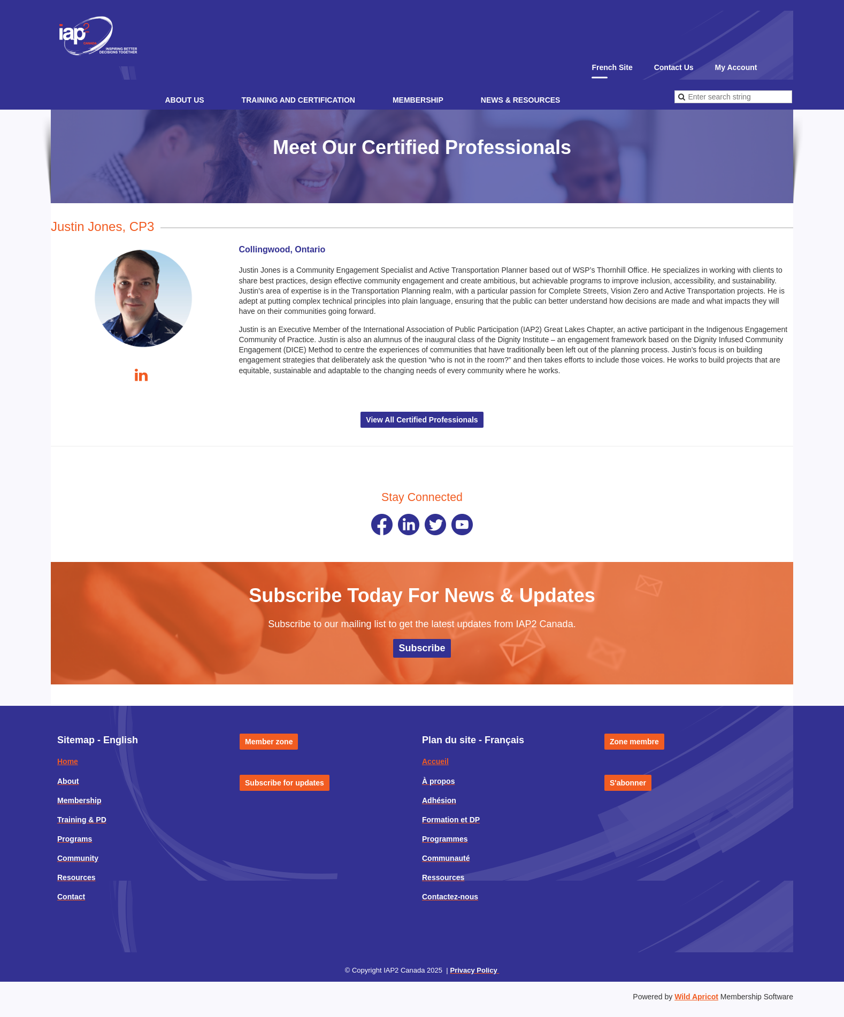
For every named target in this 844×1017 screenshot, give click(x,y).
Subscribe (421, 648)
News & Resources (521, 100)
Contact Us (674, 67)
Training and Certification (298, 100)
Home (67, 761)
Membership (418, 100)
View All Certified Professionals (422, 419)
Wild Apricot (696, 996)
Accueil (435, 761)
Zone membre (634, 741)
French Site (612, 67)
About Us (184, 100)
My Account (736, 67)
